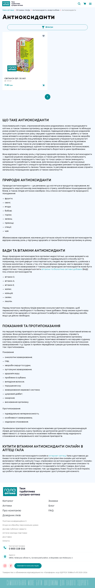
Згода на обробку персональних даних (20, 525)
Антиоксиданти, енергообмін (46, 10)
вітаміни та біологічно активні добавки (62, 269)
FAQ (51, 511)
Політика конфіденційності (14, 521)
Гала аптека (8, 10)
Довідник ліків (11, 515)
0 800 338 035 (17, 549)
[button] (44, 36)
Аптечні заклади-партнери (14, 533)
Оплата (6, 541)
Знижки (53, 501)
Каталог (7, 501)
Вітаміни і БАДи (23, 10)
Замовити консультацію (28, 566)
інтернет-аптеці (57, 456)
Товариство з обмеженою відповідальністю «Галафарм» (28, 572)
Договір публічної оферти (14, 529)
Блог (51, 506)
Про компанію (11, 511)
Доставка (7, 537)
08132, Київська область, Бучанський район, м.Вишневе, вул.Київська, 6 (41, 558)
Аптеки (7, 506)
